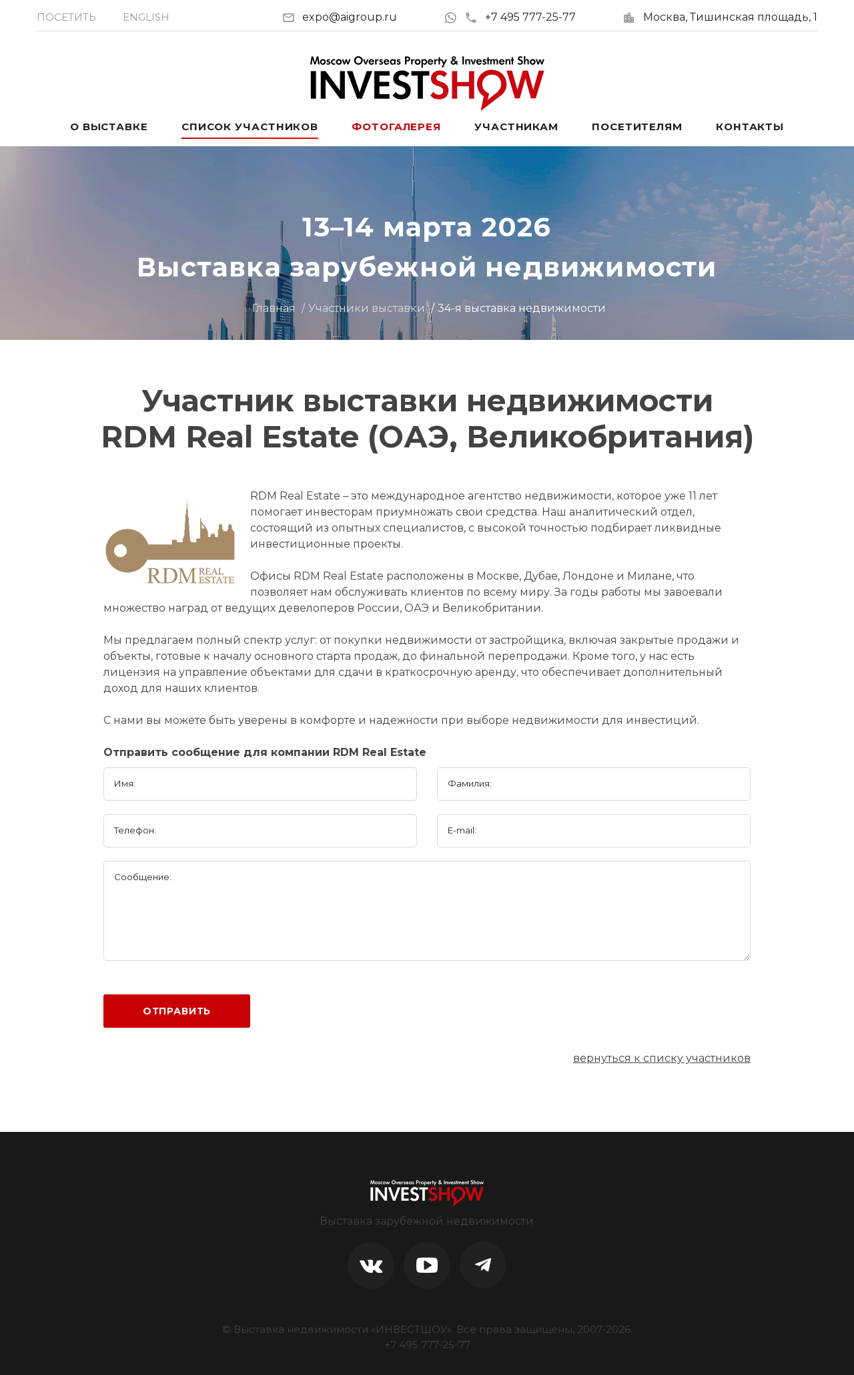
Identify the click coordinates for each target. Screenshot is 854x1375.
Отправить (177, 1011)
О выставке (109, 126)
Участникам (516, 126)
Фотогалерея (396, 126)
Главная (274, 308)
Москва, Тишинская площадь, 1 (730, 17)
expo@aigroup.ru (349, 17)
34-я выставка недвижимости (522, 308)
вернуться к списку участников (662, 1058)
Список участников (249, 126)
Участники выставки (366, 308)
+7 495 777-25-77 (520, 17)
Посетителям (637, 126)
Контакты (750, 126)
